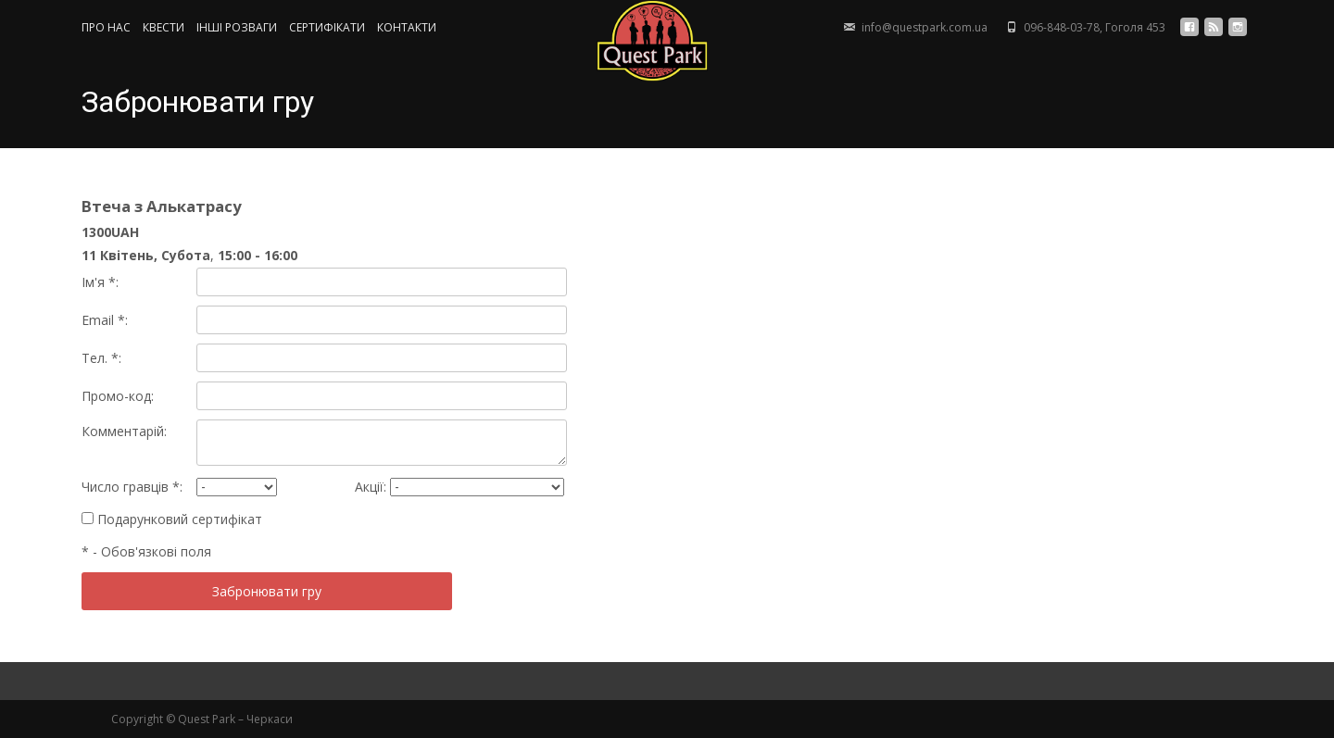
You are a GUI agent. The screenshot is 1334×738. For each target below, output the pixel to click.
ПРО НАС (106, 27)
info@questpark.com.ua (925, 27)
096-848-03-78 (1062, 27)
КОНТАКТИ (406, 27)
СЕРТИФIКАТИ (327, 27)
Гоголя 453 (1135, 27)
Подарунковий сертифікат (172, 519)
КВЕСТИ (163, 27)
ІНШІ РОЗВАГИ (236, 27)
